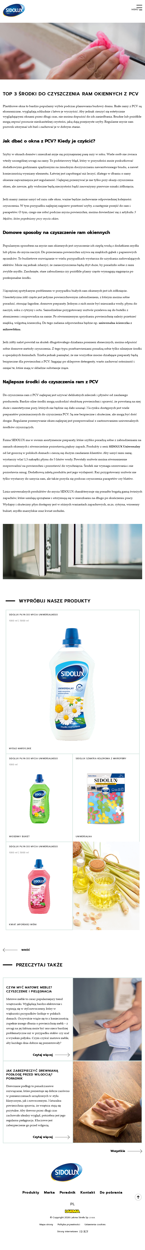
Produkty (30, 1202)
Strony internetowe (72, 1241)
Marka (49, 1202)
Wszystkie (117, 1161)
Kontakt (87, 1202)
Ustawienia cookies (95, 1234)
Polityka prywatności (69, 1234)
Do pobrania (111, 1202)
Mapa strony (46, 1234)
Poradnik (68, 1202)
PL (72, 1214)
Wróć (25, 949)
